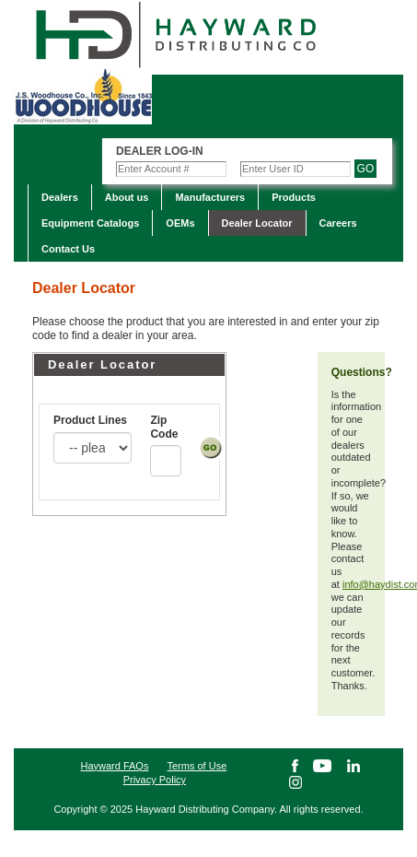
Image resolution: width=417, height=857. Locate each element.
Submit (211, 448)
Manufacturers (210, 197)
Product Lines (90, 420)
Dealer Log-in (159, 151)
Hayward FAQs (114, 765)
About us (127, 197)
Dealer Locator (257, 223)
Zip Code (164, 427)
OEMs (180, 223)
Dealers (59, 197)
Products (294, 197)
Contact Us (68, 248)
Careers (338, 223)
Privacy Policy (154, 779)
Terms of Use (196, 765)
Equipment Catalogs (90, 223)
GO (366, 168)
